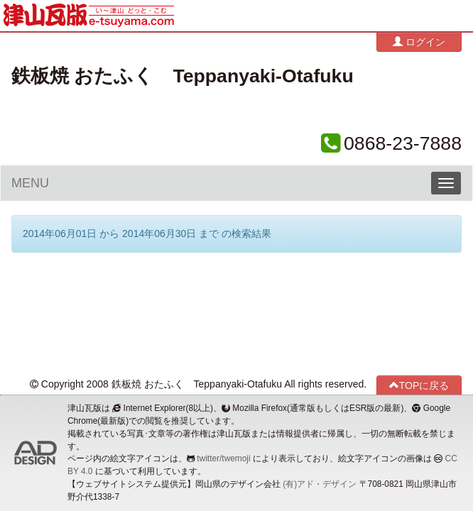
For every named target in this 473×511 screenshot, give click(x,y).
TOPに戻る (419, 385)
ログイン (419, 41)
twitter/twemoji (223, 458)
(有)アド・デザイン (320, 484)
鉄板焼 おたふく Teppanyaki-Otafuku (182, 76)
